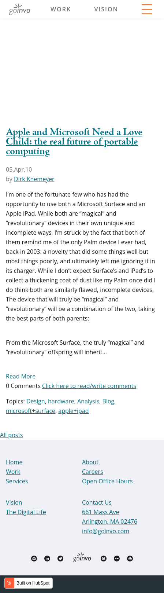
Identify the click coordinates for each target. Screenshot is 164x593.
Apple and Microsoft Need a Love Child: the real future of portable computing (74, 142)
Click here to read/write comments (89, 386)
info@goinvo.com (105, 531)
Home (14, 462)
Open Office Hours (107, 481)
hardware (61, 401)
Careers (92, 472)
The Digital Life (26, 512)
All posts (11, 435)
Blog (108, 401)
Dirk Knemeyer (34, 179)
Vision (106, 9)
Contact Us (97, 502)
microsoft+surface (30, 411)
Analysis (88, 401)
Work (61, 9)
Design (35, 401)
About (90, 462)
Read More (21, 376)
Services (17, 481)
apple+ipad (73, 411)
